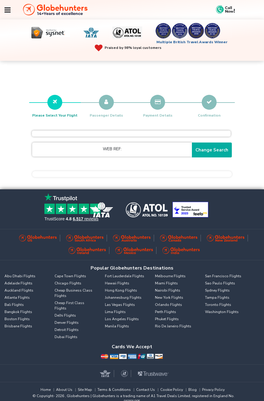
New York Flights (169, 297)
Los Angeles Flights (122, 319)
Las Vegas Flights (120, 304)
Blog (192, 389)
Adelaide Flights (18, 283)
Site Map (85, 389)
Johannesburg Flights (123, 297)
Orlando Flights (168, 304)
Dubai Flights (66, 337)
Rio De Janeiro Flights (173, 326)
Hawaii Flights (117, 283)
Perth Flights (165, 311)
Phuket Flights (167, 319)
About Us (64, 389)
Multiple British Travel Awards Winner (192, 42)
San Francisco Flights (223, 276)
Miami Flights (166, 283)
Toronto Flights (218, 304)
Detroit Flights (67, 329)
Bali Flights (14, 304)
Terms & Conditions (114, 389)
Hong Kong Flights (121, 290)
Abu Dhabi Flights (19, 276)
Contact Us (145, 389)
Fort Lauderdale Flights (124, 276)
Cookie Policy (171, 389)
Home (46, 389)
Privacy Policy (213, 389)
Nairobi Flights (167, 290)
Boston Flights (17, 319)
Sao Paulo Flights (220, 283)
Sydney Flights (217, 290)
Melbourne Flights (170, 276)
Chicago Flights (68, 283)
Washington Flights (222, 311)
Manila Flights (117, 326)
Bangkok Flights (18, 311)
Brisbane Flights (18, 326)
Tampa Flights (217, 297)
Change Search (211, 150)
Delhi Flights (65, 315)
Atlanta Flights (17, 297)
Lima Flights (115, 311)
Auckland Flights (18, 290)
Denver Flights (67, 322)
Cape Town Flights (70, 276)
